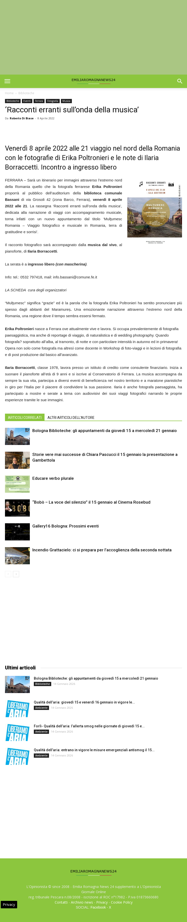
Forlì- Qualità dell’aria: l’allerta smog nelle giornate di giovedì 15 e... (89, 726)
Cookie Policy (122, 902)
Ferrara (39, 101)
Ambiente (41, 707)
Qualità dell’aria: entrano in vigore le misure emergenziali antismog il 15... (94, 750)
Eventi (27, 101)
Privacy (102, 902)
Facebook (98, 907)
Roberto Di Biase (22, 118)
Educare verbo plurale (53, 478)
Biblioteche (26, 93)
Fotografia (52, 101)
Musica (66, 101)
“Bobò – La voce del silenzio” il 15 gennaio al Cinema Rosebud (91, 502)
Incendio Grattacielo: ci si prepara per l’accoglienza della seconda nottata (102, 549)
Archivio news (82, 902)
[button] (180, 81)
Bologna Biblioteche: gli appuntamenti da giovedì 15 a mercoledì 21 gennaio (104, 430)
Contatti (61, 902)
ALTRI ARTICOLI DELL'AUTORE (70, 418)
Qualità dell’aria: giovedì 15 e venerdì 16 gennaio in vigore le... (84, 702)
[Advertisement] (93, 37)
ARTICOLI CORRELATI (25, 418)
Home (9, 93)
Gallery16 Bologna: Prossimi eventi (65, 526)
